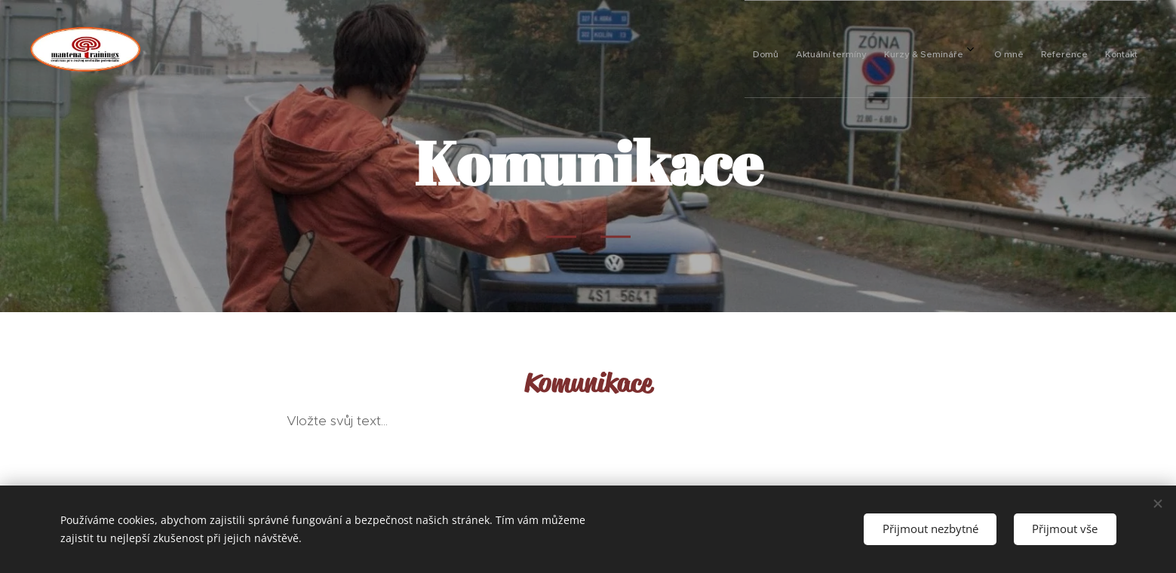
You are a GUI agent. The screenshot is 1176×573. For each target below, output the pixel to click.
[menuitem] (985, 49)
